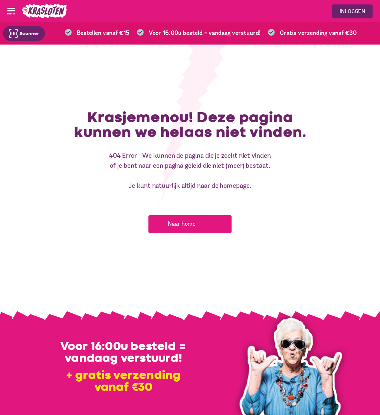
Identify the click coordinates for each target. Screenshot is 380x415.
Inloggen (352, 11)
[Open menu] (11, 11)
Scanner (24, 33)
